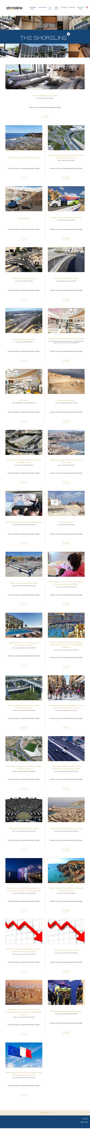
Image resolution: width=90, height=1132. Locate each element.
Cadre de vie (56, 8)
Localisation (42, 7)
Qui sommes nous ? (32, 8)
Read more (45, 117)
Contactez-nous (80, 8)
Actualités (64, 7)
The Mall (50, 8)
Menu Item (84, 1126)
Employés (72, 7)
